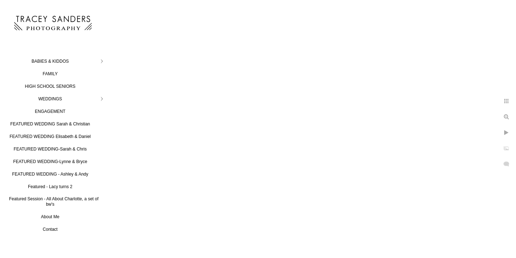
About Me (50, 216)
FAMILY (50, 73)
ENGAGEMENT (50, 111)
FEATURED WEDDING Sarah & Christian (50, 123)
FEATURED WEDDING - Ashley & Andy (50, 174)
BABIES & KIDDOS (50, 61)
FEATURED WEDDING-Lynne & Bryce (50, 161)
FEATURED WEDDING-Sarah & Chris (50, 149)
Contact (50, 229)
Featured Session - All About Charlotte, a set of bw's (53, 201)
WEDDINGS (50, 98)
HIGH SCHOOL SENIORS (50, 86)
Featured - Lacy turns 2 (50, 186)
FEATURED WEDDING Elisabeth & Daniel (50, 136)
